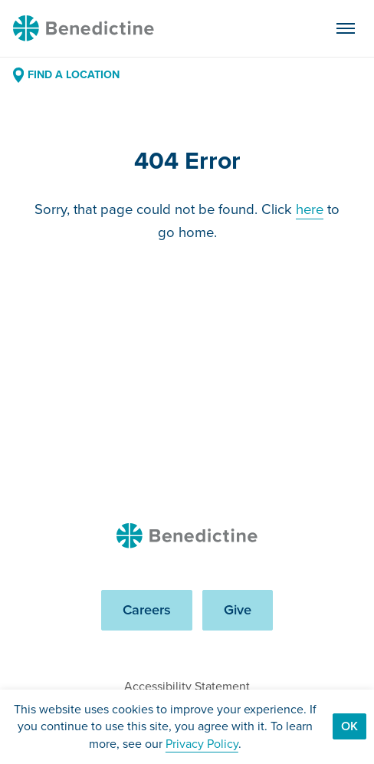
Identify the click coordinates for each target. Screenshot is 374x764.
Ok (349, 726)
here (309, 209)
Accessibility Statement (187, 686)
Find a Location (66, 75)
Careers (147, 609)
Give (237, 609)
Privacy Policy (202, 743)
